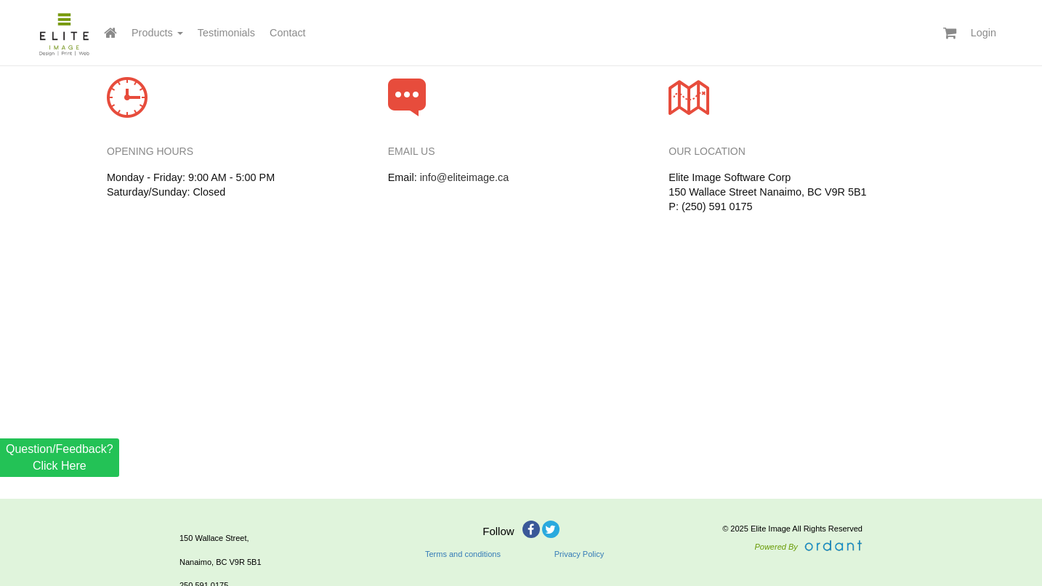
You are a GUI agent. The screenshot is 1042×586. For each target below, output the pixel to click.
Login (983, 33)
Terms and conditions (463, 554)
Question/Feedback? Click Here (59, 457)
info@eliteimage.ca (464, 177)
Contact (288, 33)
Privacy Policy (579, 554)
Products (157, 33)
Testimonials (226, 33)
